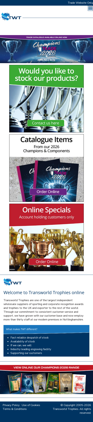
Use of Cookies (31, 405)
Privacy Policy (11, 405)
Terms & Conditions (15, 409)
